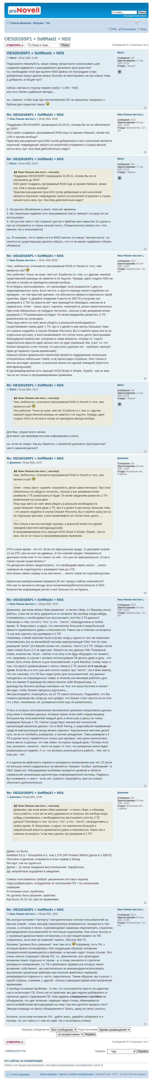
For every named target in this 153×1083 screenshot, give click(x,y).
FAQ (114, 29)
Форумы (38, 23)
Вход (143, 29)
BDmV (13, 58)
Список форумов (20, 23)
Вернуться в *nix (16, 1050)
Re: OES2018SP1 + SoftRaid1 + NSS (35, 114)
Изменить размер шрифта (143, 22)
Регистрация (129, 29)
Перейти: (100, 1051)
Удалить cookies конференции (76, 1074)
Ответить (14, 45)
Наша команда (48, 1074)
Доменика (15, 462)
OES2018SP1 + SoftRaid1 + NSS (37, 38)
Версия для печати (136, 22)
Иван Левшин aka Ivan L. (23, 119)
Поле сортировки (104, 1029)
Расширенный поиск (134, 15)
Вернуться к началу (145, 108)
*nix (48, 23)
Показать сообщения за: (49, 1029)
